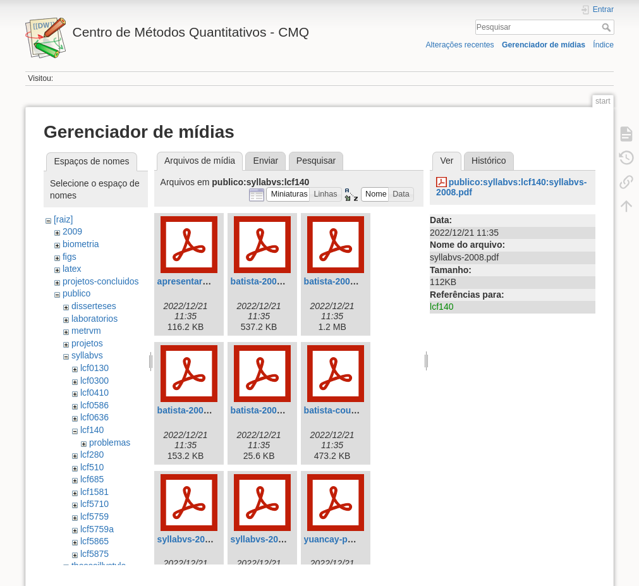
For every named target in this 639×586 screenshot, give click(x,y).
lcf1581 (94, 492)
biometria (81, 244)
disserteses (93, 306)
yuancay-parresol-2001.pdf (360, 539)
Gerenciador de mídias (543, 44)
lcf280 (92, 454)
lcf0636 (94, 417)
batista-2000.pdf (264, 281)
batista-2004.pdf (191, 410)
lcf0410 (94, 393)
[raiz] (63, 219)
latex (72, 269)
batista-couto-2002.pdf (351, 410)
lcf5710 (94, 504)
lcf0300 (94, 380)
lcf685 (92, 479)
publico (76, 293)
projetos (87, 343)
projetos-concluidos (101, 281)
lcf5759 (94, 516)
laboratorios (94, 319)
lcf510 (92, 467)
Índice (603, 44)
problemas (109, 442)
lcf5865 (94, 541)
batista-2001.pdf (338, 281)
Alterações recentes (459, 44)
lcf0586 (94, 405)
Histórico (489, 161)
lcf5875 (94, 554)
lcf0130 (94, 368)
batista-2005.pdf (264, 410)
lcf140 (92, 430)
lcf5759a (97, 529)
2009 (72, 231)
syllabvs (87, 355)
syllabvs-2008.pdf (268, 539)
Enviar (266, 161)
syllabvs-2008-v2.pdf (200, 539)
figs (69, 257)
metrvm (86, 331)
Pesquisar (608, 27)
